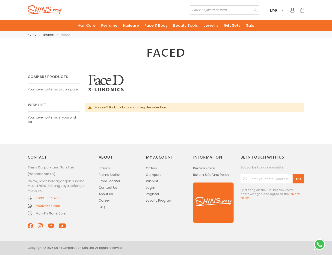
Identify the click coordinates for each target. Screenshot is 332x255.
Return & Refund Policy (211, 174)
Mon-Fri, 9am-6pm (51, 213)
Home (32, 35)
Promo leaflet (110, 174)
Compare (154, 174)
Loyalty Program (159, 200)
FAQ (102, 207)
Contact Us (108, 187)
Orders (151, 168)
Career (104, 200)
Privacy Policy (204, 168)
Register (152, 194)
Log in (150, 187)
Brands (48, 35)
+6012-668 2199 (48, 205)
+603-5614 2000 (49, 198)
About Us (106, 194)
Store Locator (109, 181)
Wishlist (152, 181)
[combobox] (224, 9)
